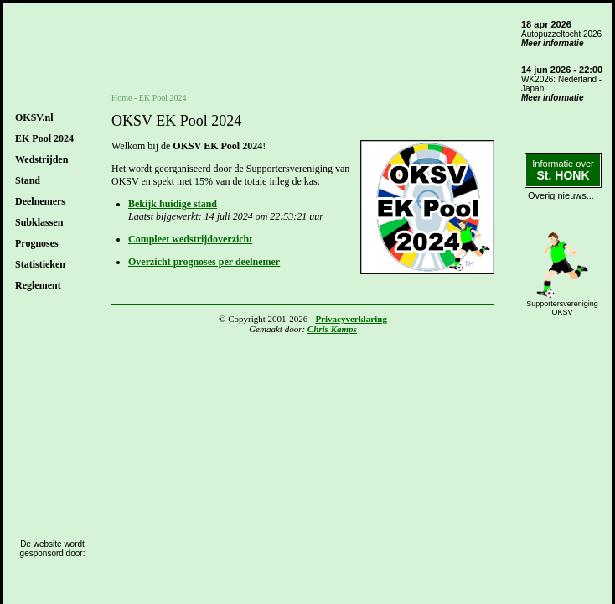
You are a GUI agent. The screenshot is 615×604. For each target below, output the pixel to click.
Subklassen (39, 222)
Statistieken (40, 264)
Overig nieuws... (561, 195)
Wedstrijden (41, 159)
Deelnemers (40, 201)
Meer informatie (552, 43)
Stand (27, 180)
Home (121, 97)
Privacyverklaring (351, 319)
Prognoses (37, 243)
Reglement (38, 285)
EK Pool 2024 (44, 138)
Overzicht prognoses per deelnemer (204, 262)
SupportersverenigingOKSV (562, 307)
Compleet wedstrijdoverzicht (190, 239)
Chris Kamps (332, 329)
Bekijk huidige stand (172, 204)
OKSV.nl (34, 117)
